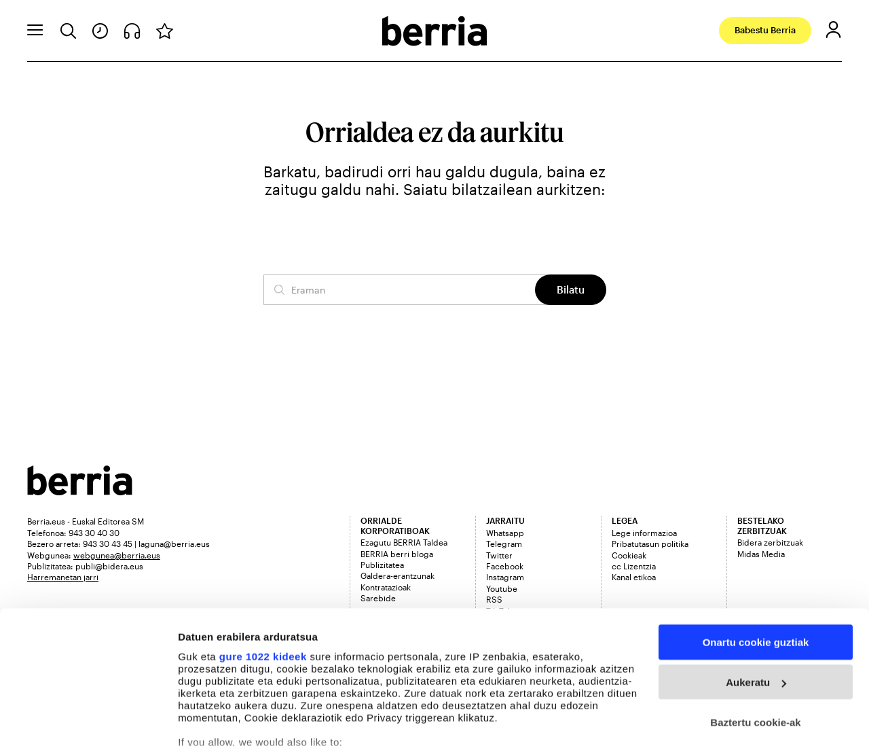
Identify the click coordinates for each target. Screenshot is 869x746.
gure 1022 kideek (263, 567)
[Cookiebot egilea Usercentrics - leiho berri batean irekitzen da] (88, 719)
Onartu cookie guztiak (756, 553)
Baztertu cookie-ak (755, 633)
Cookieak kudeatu (222, 719)
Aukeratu (756, 593)
